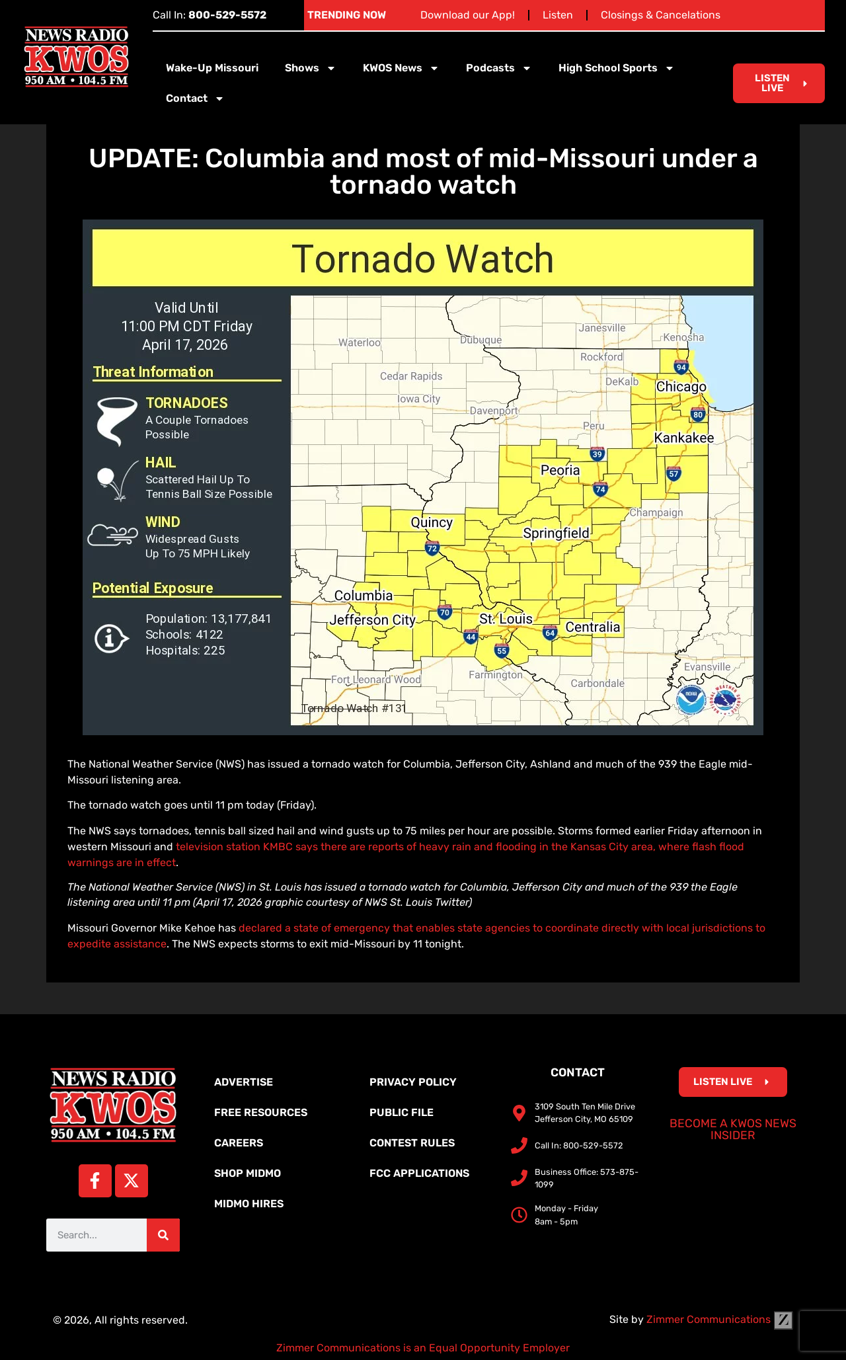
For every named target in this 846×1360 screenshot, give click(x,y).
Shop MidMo (247, 1173)
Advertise (243, 1082)
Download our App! (467, 15)
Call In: (209, 15)
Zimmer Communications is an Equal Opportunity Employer (423, 1347)
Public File (401, 1112)
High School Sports (616, 68)
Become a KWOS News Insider (733, 1129)
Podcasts (499, 68)
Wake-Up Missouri (212, 67)
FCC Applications (419, 1173)
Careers (238, 1143)
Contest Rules (412, 1143)
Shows (310, 68)
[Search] (163, 1235)
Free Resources (260, 1112)
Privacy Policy (413, 1082)
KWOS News (401, 68)
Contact (195, 98)
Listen (558, 15)
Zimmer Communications (719, 1319)
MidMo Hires (249, 1203)
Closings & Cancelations (660, 15)
